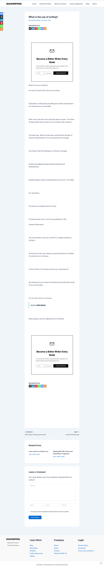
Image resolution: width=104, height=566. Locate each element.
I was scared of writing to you (39, 451)
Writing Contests (60, 4)
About (94, 4)
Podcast (33, 551)
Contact (57, 551)
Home (33, 4)
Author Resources (36, 553)
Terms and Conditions (86, 551)
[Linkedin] (33, 28)
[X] (30, 28)
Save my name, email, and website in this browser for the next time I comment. (50, 511)
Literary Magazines (76, 4)
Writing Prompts (44, 4)
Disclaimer (82, 548)
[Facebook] (42, 28)
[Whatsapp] (39, 28)
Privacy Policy (83, 545)
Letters (49, 20)
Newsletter (34, 548)
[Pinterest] (36, 28)
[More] (45, 28)
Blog (87, 4)
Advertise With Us (60, 553)
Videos (32, 556)
